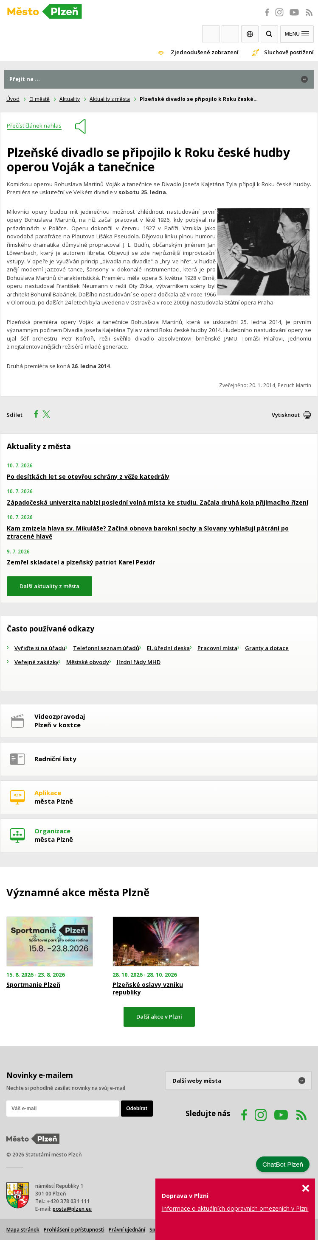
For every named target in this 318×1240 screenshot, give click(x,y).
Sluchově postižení (289, 52)
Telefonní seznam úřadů (106, 648)
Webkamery (211, 33)
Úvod (13, 99)
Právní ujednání (127, 1229)
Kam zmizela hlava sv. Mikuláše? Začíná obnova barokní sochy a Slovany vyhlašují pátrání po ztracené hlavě (148, 532)
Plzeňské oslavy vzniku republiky (148, 988)
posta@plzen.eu (72, 1208)
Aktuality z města (110, 99)
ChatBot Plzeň (282, 1164)
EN (250, 34)
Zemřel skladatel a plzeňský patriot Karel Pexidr (81, 562)
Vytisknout (286, 415)
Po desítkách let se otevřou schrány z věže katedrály (88, 476)
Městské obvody (87, 662)
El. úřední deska (168, 648)
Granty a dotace (267, 648)
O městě (39, 99)
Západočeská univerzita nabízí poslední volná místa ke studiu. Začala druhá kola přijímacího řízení (157, 502)
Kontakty (230, 33)
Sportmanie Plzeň (33, 985)
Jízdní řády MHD (138, 662)
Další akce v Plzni (159, 1016)
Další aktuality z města (49, 586)
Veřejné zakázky (36, 662)
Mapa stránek (22, 1229)
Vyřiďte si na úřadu (39, 648)
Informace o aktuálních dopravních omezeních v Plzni (235, 1208)
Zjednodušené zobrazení (205, 52)
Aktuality (69, 99)
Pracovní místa (217, 648)
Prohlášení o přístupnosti (74, 1229)
